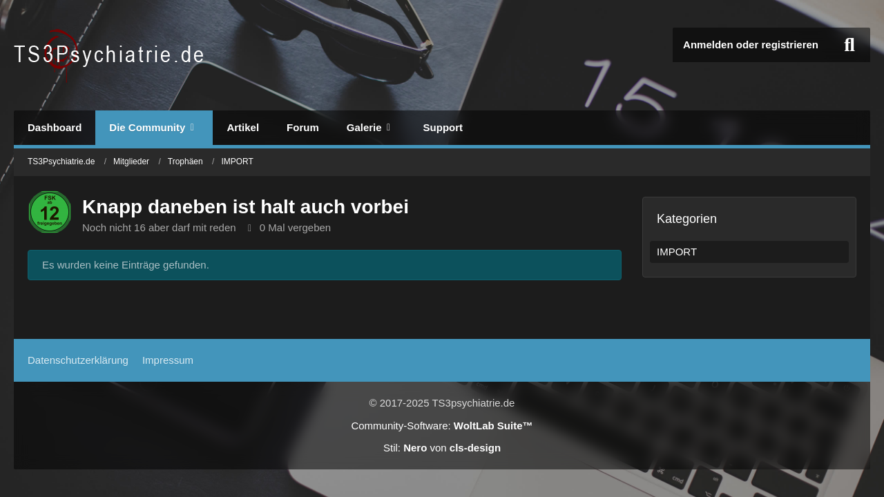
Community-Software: (441, 425)
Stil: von (442, 448)
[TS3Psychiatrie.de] (111, 55)
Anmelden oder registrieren (750, 44)
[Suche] (849, 45)
